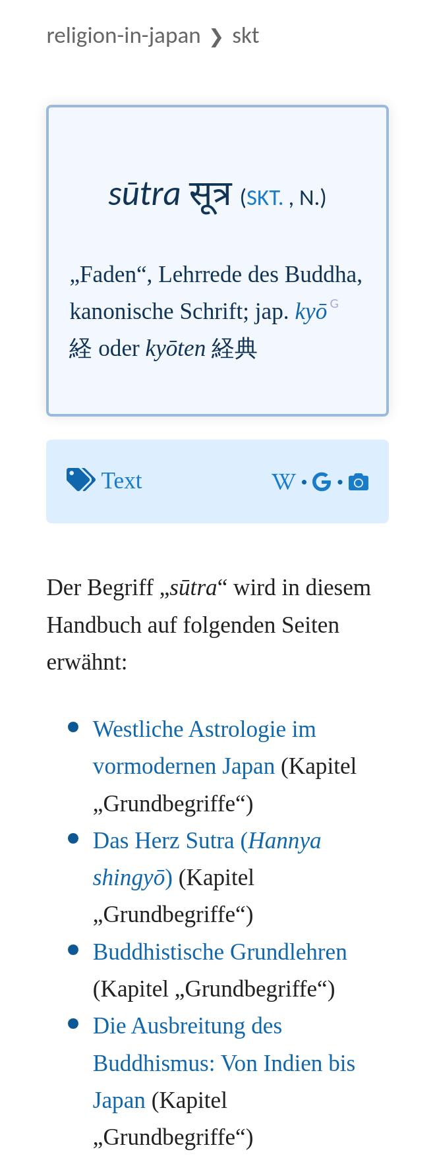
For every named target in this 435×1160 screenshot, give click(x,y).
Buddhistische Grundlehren (220, 952)
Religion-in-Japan (123, 34)
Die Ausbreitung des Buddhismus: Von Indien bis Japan (224, 1063)
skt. (264, 197)
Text (122, 481)
